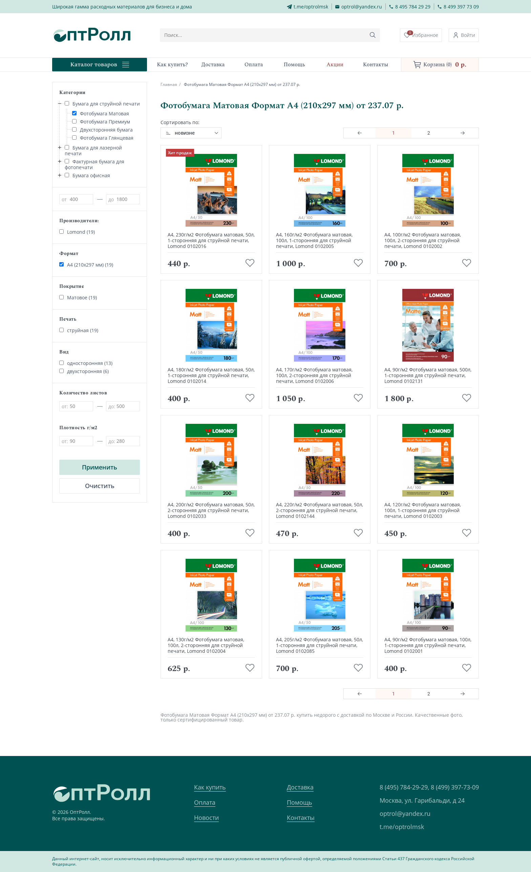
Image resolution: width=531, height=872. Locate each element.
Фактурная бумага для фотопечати (94, 164)
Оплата (204, 802)
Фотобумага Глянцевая (102, 138)
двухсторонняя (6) (84, 371)
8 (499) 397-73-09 (455, 787)
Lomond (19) (77, 232)
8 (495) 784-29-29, (404, 787)
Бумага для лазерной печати (93, 150)
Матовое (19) (78, 297)
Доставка (300, 787)
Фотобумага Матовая (100, 113)
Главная (169, 84)
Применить (99, 467)
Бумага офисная (87, 175)
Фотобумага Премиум (101, 121)
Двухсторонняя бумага (102, 130)
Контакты (301, 817)
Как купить (210, 787)
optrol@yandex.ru (405, 813)
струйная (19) (78, 330)
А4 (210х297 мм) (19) (86, 265)
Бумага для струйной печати (102, 104)
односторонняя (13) (85, 363)
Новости (206, 817)
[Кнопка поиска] (373, 35)
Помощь (299, 802)
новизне (185, 133)
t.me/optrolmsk (402, 827)
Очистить (99, 486)
